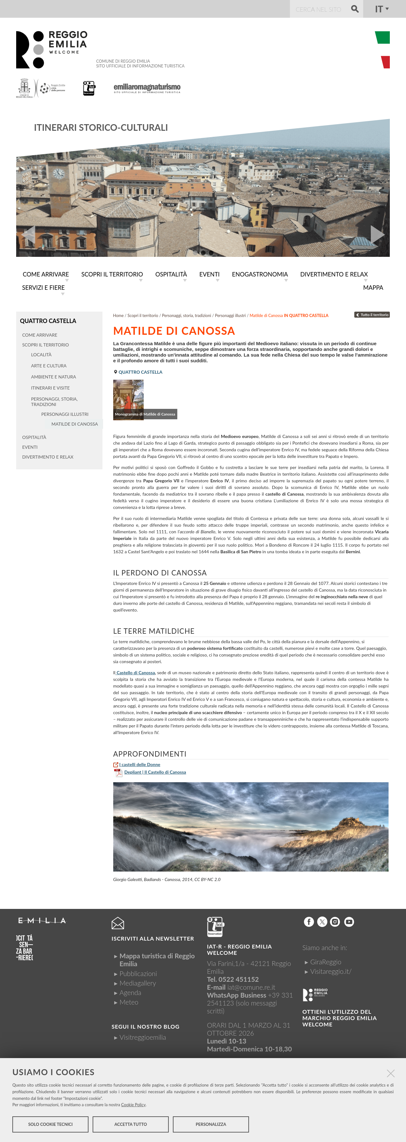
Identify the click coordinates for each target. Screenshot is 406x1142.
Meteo (129, 1001)
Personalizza (211, 1125)
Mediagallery (138, 982)
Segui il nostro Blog (146, 1025)
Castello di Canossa (136, 671)
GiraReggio (325, 960)
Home (118, 314)
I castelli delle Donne (139, 763)
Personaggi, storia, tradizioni (186, 314)
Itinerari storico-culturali (101, 127)
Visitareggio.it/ (331, 970)
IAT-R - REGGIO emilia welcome (239, 948)
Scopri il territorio (143, 314)
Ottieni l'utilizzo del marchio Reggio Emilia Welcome (339, 1016)
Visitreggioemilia (143, 1036)
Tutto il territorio (372, 313)
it (379, 8)
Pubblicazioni (138, 972)
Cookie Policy (133, 1105)
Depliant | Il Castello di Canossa (155, 770)
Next (380, 234)
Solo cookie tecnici (50, 1125)
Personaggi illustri (230, 314)
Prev (25, 234)
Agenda (130, 991)
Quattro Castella (47, 319)
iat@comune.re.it (251, 986)
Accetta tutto (131, 1125)
